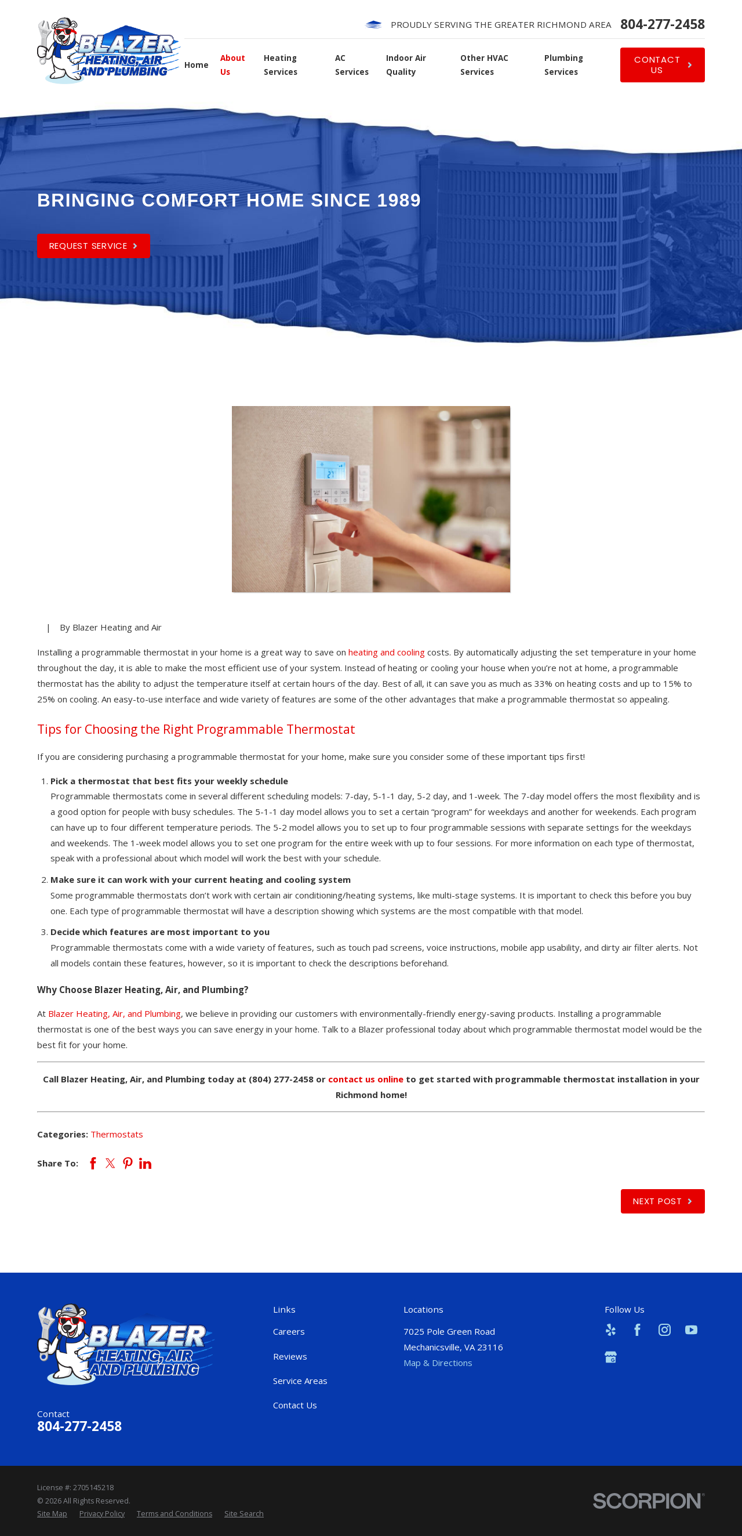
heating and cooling (386, 652)
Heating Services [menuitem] (280, 65)
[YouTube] (691, 1330)
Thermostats (116, 1134)
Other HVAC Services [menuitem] (484, 65)
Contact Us (295, 1405)
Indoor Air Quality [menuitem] (406, 65)
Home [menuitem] (196, 65)
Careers (289, 1331)
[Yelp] (611, 1330)
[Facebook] (637, 1330)
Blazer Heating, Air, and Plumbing (114, 1013)
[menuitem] (52, 1514)
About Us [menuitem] (232, 65)
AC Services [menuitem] (352, 65)
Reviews (290, 1356)
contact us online (365, 1079)
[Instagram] (665, 1330)
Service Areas (300, 1380)
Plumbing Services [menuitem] (563, 65)
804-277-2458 (662, 24)
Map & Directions (437, 1362)
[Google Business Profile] (611, 1357)
